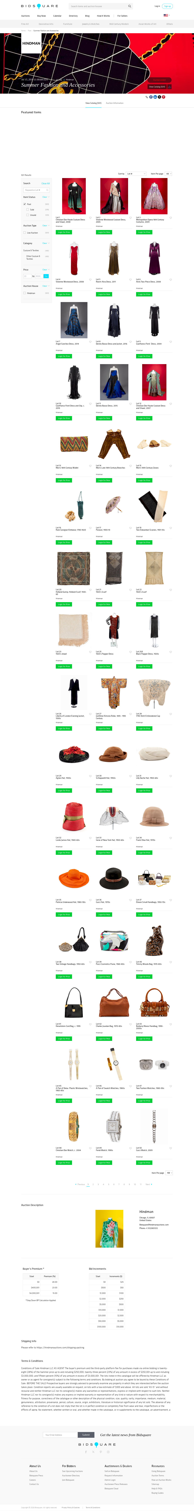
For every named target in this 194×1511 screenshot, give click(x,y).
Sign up (167, 6)
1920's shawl (61, 654)
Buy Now (41, 15)
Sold (37, 209)
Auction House (30, 285)
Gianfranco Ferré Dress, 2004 (148, 344)
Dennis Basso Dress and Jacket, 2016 (111, 344)
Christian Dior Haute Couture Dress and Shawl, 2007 (150, 407)
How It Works (103, 15)
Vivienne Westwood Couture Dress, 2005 (111, 221)
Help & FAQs (157, 1488)
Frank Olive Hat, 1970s (145, 840)
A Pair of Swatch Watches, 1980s (110, 1088)
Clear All (46, 183)
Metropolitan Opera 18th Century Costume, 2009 (150, 221)
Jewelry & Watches (90, 24)
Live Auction (36, 233)
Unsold (37, 215)
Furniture (67, 24)
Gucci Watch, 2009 (144, 1150)
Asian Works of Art (147, 24)
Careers (32, 1480)
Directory (73, 15)
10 (135, 1184)
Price (25, 269)
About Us (33, 1471)
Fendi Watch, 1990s (104, 1150)
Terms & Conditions (93, 1507)
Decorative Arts (46, 24)
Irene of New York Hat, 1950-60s (110, 840)
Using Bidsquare (158, 1471)
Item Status (29, 196)
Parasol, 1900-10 (103, 530)
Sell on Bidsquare (112, 1471)
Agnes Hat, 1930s (63, 778)
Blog (87, 15)
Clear (45, 197)
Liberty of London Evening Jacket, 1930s (70, 717)
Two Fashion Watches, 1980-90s (150, 1088)
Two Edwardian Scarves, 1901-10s (150, 530)
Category (27, 243)
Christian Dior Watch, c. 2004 (68, 1150)
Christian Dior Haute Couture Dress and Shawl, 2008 (70, 221)
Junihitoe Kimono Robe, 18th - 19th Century (111, 717)
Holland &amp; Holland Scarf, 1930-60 (71, 593)
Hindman (70, 79)
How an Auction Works (161, 1480)
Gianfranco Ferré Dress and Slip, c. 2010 (70, 407)
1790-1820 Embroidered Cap (148, 716)
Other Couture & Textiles (37, 257)
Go (46, 276)
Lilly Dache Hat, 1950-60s (147, 778)
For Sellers (122, 15)
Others (169, 24)
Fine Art (25, 24)
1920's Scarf (101, 592)
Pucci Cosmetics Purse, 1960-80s (110, 964)
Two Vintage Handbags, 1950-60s (70, 964)
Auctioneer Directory (71, 1475)
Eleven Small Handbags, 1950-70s (150, 902)
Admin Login (110, 1480)
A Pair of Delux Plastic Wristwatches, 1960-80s (72, 1089)
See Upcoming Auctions (72, 1471)
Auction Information (114, 103)
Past (29, 31)
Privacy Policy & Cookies (71, 1507)
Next (149, 1184)
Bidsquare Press (36, 1475)
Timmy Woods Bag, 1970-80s (149, 964)
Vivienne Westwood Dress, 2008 (70, 282)
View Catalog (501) (157, 86)
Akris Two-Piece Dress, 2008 (148, 282)
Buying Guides (158, 1493)
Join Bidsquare (68, 1480)
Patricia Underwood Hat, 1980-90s (70, 902)
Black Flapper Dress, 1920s (147, 654)
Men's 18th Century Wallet (67, 468)
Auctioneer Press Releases (116, 1484)
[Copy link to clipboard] (147, 97)
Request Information (114, 1475)
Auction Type (29, 225)
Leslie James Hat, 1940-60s (68, 840)
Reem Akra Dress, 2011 (106, 282)
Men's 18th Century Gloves (147, 468)
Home (23, 31)
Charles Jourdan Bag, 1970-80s (109, 1026)
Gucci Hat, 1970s (103, 902)
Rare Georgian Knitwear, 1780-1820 (71, 530)
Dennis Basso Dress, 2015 (107, 406)
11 (141, 1184)
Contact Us (34, 1484)
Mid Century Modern (119, 24)
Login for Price (64, 232)
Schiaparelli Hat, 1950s (105, 778)
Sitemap (155, 1484)
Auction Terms (158, 1475)
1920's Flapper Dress (104, 654)
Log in (157, 6)
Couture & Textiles (36, 250)
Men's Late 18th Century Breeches (110, 468)
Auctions (25, 15)
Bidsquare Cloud (111, 1488)
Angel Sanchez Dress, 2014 (67, 344)
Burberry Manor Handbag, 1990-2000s (149, 1027)
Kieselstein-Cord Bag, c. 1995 (68, 1026)
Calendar (57, 15)
